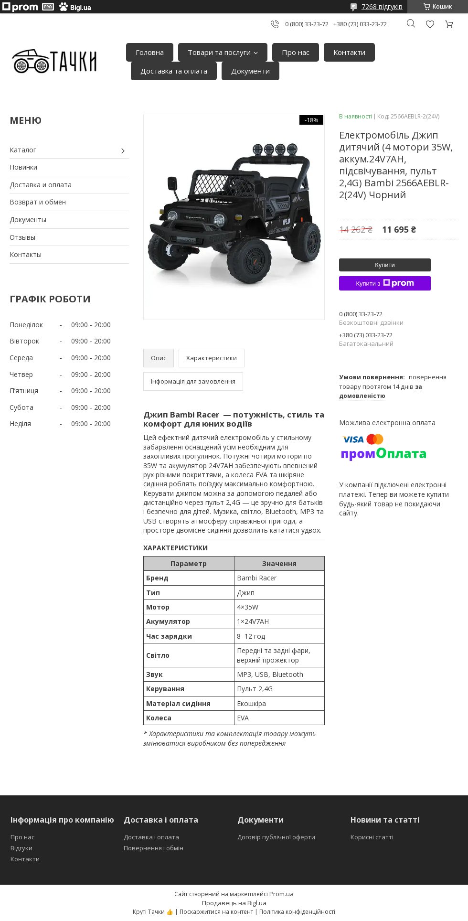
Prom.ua (281, 893)
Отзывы (22, 237)
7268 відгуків (382, 6)
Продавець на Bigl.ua (234, 903)
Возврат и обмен (38, 201)
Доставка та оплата (173, 70)
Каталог (23, 149)
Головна (150, 52)
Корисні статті (372, 837)
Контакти (349, 52)
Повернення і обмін (153, 848)
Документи (250, 70)
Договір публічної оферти (276, 837)
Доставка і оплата (151, 837)
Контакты (26, 254)
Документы (28, 219)
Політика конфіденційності (297, 912)
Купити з (385, 283)
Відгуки (21, 848)
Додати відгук (429, 24)
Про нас (295, 52)
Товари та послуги (219, 52)
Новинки (23, 166)
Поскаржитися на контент (216, 912)
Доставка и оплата (41, 184)
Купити (385, 264)
